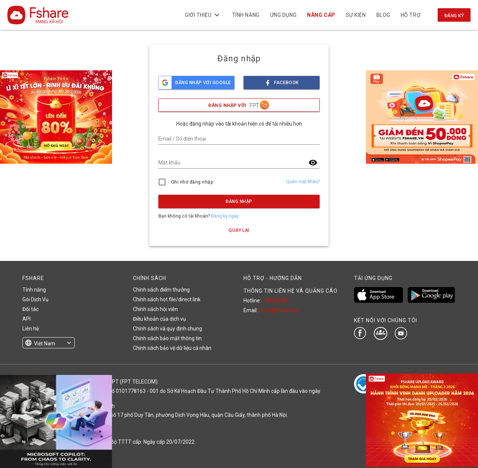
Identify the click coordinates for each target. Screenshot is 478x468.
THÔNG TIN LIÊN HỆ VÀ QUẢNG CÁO (290, 291)
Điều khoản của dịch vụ (159, 319)
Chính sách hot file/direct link (167, 299)
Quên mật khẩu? (303, 181)
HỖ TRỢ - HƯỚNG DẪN (272, 278)
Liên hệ (30, 329)
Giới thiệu (203, 14)
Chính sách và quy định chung (167, 329)
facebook (281, 80)
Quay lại (239, 230)
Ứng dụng (283, 15)
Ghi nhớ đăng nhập (192, 182)
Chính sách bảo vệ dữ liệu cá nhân (172, 348)
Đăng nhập (239, 201)
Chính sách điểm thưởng (161, 290)
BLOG (383, 15)
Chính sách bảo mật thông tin (167, 338)
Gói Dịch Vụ (35, 299)
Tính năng (245, 15)
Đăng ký (454, 15)
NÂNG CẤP (321, 15)
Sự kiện (355, 15)
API (26, 319)
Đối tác (30, 309)
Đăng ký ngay (225, 216)
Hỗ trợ (410, 15)
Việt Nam (44, 344)
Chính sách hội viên (155, 309)
